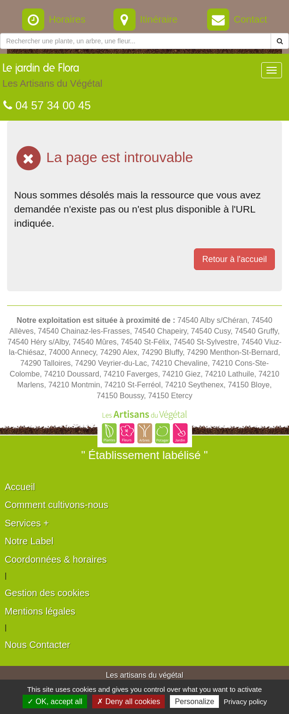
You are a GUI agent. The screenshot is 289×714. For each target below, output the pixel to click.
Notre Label (29, 541)
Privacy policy (245, 702)
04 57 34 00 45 (47, 105)
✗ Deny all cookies (128, 702)
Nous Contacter (37, 645)
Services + (27, 523)
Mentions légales (40, 611)
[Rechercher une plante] (135, 41)
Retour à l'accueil (234, 259)
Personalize (194, 702)
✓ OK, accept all (54, 702)
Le (52, 78)
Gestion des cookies (47, 593)
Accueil (20, 487)
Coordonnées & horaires (56, 559)
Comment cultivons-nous (56, 505)
